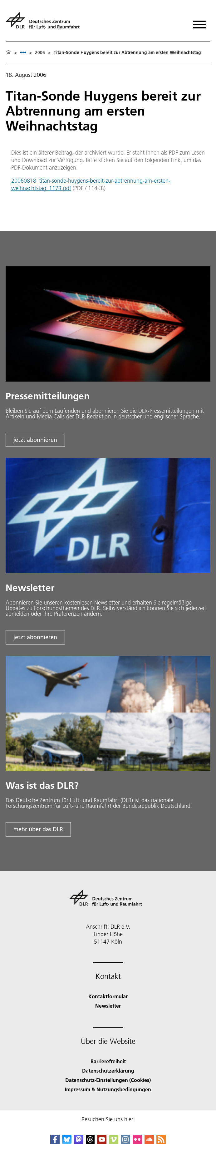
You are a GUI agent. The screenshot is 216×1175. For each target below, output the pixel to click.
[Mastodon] (78, 1142)
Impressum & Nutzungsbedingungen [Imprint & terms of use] (108, 1089)
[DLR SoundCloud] (149, 1142)
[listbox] (23, 52)
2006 (40, 52)
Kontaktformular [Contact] (108, 996)
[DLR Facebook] (55, 1142)
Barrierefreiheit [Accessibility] (108, 1061)
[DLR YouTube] (101, 1142)
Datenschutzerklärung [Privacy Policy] (108, 1070)
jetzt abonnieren (35, 439)
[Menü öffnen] (199, 22)
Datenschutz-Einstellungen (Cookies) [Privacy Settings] (108, 1080)
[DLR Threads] (90, 1142)
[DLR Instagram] (125, 1142)
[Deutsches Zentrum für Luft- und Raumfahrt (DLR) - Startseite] (45, 23)
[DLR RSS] (161, 1142)
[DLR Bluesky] (66, 1142)
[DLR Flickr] (137, 1142)
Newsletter (108, 1005)
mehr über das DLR (38, 829)
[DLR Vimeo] (113, 1142)
